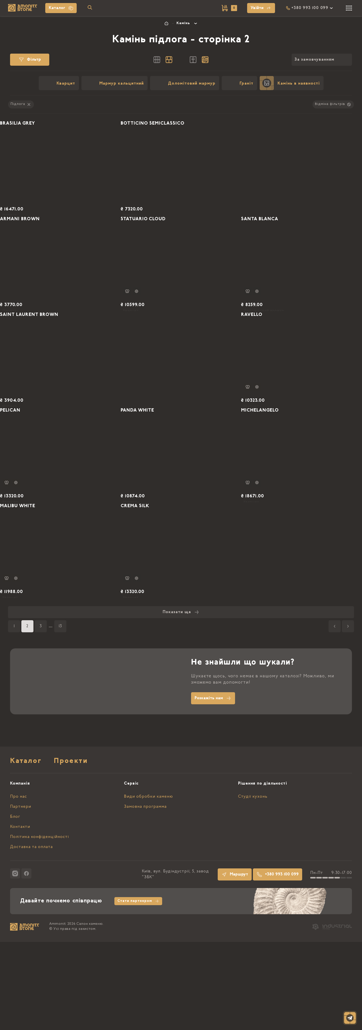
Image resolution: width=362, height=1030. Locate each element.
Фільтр (29, 60)
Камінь (183, 23)
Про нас (18, 885)
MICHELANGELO (273, 473)
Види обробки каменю (148, 885)
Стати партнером (138, 989)
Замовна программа (145, 895)
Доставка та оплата (31, 935)
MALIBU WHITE (31, 587)
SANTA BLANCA (272, 247)
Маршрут (234, 963)
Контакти (20, 915)
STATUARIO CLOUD (157, 247)
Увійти (261, 8)
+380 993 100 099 (277, 963)
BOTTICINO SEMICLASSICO (168, 134)
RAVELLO (263, 360)
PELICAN (22, 473)
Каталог (61, 8)
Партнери (20, 895)
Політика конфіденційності (39, 925)
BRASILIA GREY (30, 134)
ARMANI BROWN (33, 247)
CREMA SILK (148, 587)
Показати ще (181, 700)
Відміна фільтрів (333, 104)
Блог (15, 905)
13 (60, 714)
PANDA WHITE (150, 473)
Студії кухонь (252, 885)
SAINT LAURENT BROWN (44, 360)
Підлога (21, 104)
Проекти (71, 849)
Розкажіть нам (213, 786)
